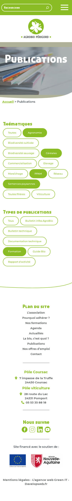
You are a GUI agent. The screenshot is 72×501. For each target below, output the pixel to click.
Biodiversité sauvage (21, 153)
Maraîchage (15, 173)
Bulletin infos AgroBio (39, 220)
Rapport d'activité (19, 261)
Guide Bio (39, 251)
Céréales (51, 153)
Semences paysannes (21, 183)
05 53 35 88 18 (36, 402)
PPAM (38, 173)
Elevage (48, 163)
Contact (36, 354)
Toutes (12, 132)
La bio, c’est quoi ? (36, 338)
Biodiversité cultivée (21, 142)
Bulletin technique (20, 231)
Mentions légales (16, 480)
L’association (36, 312)
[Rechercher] (47, 8)
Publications (36, 343)
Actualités (36, 333)
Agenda (36, 328)
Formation (14, 251)
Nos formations (36, 323)
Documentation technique (24, 241)
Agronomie (35, 132)
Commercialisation (20, 163)
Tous (11, 220)
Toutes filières (16, 194)
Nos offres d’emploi (36, 349)
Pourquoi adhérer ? (36, 318)
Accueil (8, 101)
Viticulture (43, 194)
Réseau (58, 173)
